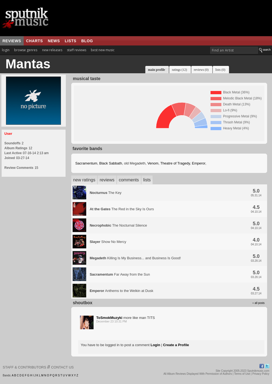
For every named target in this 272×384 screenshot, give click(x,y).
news (54, 41)
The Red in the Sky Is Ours (122, 209)
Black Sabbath (110, 163)
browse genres (25, 50)
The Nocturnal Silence (118, 225)
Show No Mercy (108, 242)
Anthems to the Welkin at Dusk (121, 291)
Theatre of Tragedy (175, 163)
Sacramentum (86, 163)
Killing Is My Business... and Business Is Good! (135, 258)
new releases (52, 50)
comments (129, 180)
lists (70, 41)
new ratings (84, 180)
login (6, 50)
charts (34, 41)
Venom (152, 163)
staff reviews (76, 50)
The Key (106, 193)
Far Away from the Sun (120, 274)
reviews (11, 41)
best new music (103, 50)
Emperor (198, 163)
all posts (260, 302)
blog (87, 41)
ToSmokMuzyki (109, 318)
